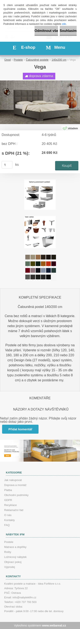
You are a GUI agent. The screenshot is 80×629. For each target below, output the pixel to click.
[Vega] (40, 82)
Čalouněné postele (37, 59)
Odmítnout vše (46, 31)
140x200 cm (59, 59)
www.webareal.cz (54, 625)
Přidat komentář (20, 429)
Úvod (7, 59)
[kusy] (7, 165)
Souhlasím (68, 31)
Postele (18, 59)
